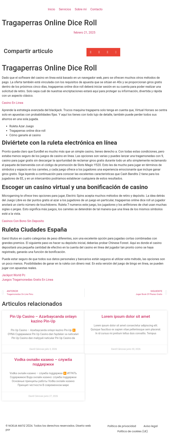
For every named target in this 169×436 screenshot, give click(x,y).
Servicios (65, 9)
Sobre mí (80, 9)
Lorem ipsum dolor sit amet (126, 316)
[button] (90, 52)
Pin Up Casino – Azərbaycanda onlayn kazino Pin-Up (43, 318)
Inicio (51, 9)
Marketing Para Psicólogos (28, 430)
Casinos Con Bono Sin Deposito (23, 221)
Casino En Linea (12, 103)
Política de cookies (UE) (132, 431)
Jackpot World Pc (13, 275)
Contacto (96, 9)
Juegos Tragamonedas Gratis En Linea (27, 279)
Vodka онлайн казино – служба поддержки (43, 361)
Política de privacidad (121, 426)
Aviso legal (150, 426)
